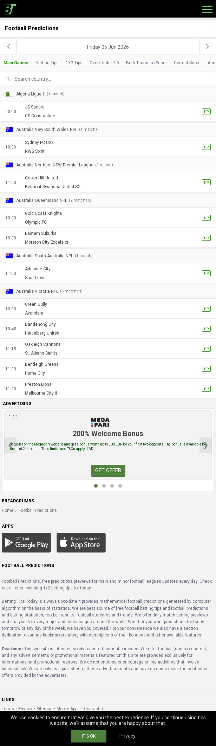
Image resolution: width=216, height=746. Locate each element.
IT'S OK (89, 736)
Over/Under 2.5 (104, 62)
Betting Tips (47, 62)
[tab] (108, 63)
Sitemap (44, 708)
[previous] (8, 46)
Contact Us (95, 708)
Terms (8, 708)
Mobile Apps (68, 708)
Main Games (16, 62)
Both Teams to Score (146, 62)
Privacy (25, 708)
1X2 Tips (74, 62)
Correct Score (187, 62)
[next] (207, 46)
